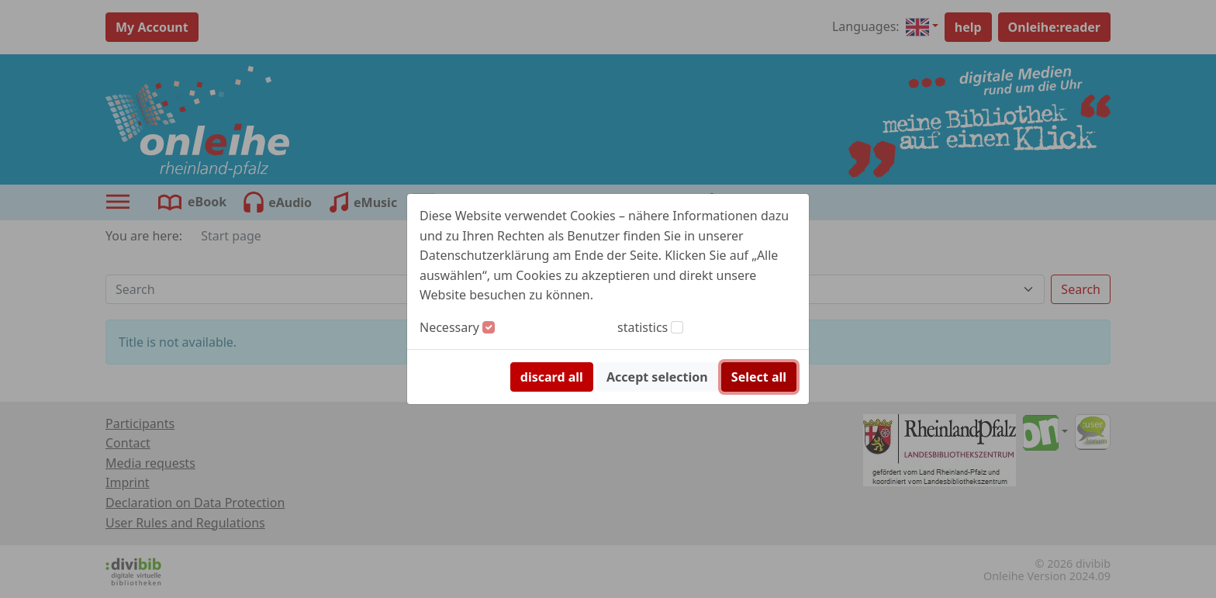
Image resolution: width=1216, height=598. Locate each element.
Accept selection (657, 376)
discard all (551, 376)
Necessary (449, 327)
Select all (758, 376)
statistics (642, 327)
